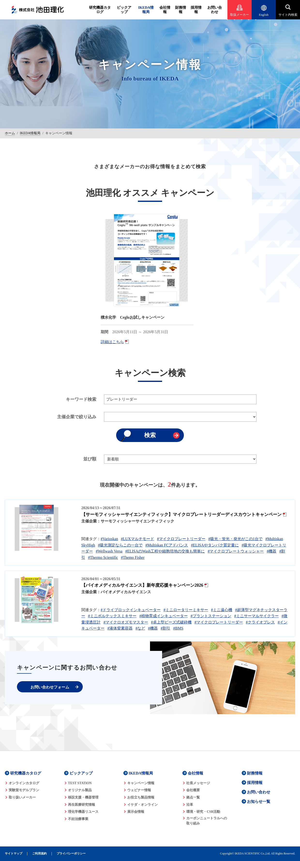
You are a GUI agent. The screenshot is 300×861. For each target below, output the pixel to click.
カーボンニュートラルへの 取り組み (206, 820)
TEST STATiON (80, 783)
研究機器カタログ (100, 10)
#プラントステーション (211, 616)
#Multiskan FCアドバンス (166, 545)
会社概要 (193, 790)
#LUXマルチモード (137, 539)
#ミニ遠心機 (221, 610)
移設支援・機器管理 (83, 797)
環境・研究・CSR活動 (203, 812)
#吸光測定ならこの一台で (120, 545)
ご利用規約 (39, 853)
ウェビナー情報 (139, 790)
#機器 (271, 551)
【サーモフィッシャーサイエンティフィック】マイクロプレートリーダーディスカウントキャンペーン (181, 514)
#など (140, 628)
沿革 (189, 804)
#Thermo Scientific (103, 557)
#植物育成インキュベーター (163, 616)
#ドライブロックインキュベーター (131, 610)
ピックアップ (124, 10)
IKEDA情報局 (146, 10)
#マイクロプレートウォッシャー (236, 551)
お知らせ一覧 (258, 801)
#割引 (165, 628)
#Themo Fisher (132, 557)
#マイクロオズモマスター (126, 622)
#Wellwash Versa (109, 551)
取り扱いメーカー (22, 797)
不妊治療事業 (78, 819)
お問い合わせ (214, 10)
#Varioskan (109, 539)
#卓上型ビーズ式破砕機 (171, 622)
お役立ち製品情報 (140, 797)
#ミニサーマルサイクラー (256, 616)
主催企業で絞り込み (76, 416)
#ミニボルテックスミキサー (112, 616)
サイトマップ (13, 853)
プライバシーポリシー (71, 853)
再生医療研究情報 (81, 804)
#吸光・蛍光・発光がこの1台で (235, 539)
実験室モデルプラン (24, 790)
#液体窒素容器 (120, 628)
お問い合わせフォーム (49, 687)
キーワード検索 (81, 399)
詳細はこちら (112, 342)
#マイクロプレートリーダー (181, 539)
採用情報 (196, 10)
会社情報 (164, 10)
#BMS (178, 628)
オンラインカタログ (24, 783)
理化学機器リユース (83, 812)
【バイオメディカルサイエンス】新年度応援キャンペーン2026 (142, 585)
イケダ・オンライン (142, 804)
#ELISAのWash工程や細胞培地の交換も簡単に (165, 551)
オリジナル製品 (80, 790)
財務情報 (180, 10)
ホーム (10, 133)
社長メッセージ (198, 783)
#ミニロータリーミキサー (186, 610)
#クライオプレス (260, 622)
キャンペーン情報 (140, 783)
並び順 (89, 459)
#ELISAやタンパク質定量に (215, 545)
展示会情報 (135, 812)
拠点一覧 (193, 797)
